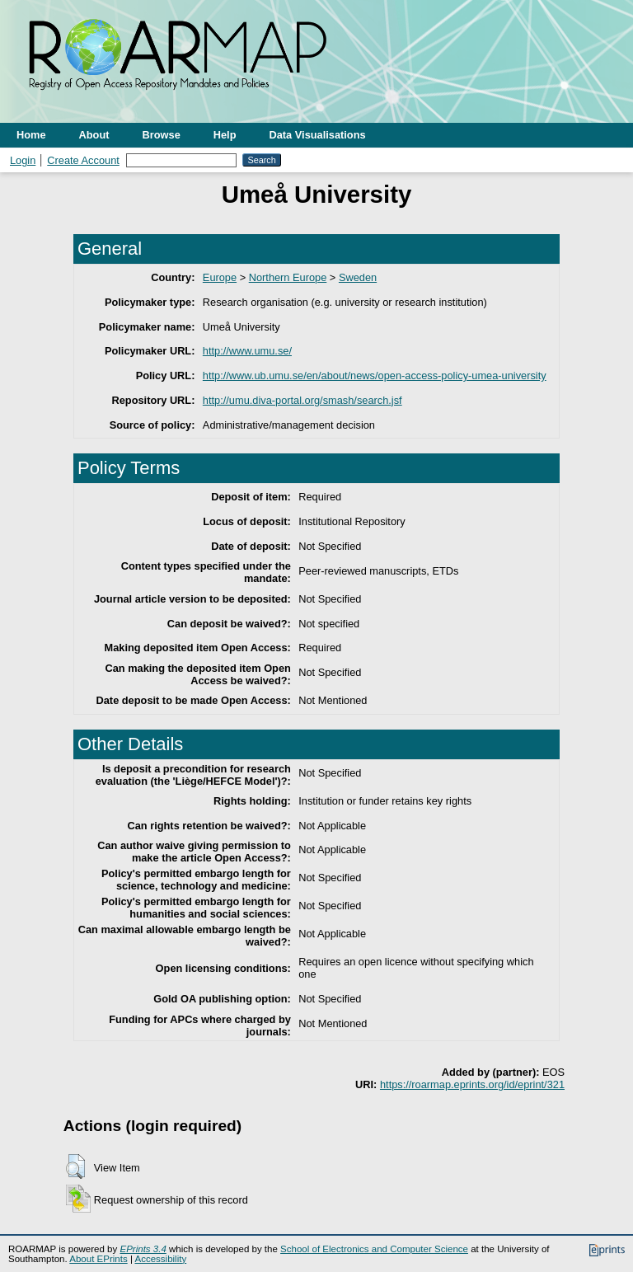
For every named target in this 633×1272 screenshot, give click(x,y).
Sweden (358, 277)
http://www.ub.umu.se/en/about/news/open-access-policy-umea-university (374, 375)
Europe (220, 277)
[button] (75, 1166)
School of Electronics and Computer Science (374, 1249)
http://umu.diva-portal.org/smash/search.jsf (302, 400)
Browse (162, 135)
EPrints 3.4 (143, 1249)
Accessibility (160, 1259)
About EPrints (98, 1259)
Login (22, 160)
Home (31, 135)
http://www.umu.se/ (247, 351)
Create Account (83, 160)
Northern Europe (288, 277)
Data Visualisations (318, 135)
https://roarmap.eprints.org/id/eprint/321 (472, 1084)
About (94, 135)
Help (225, 135)
